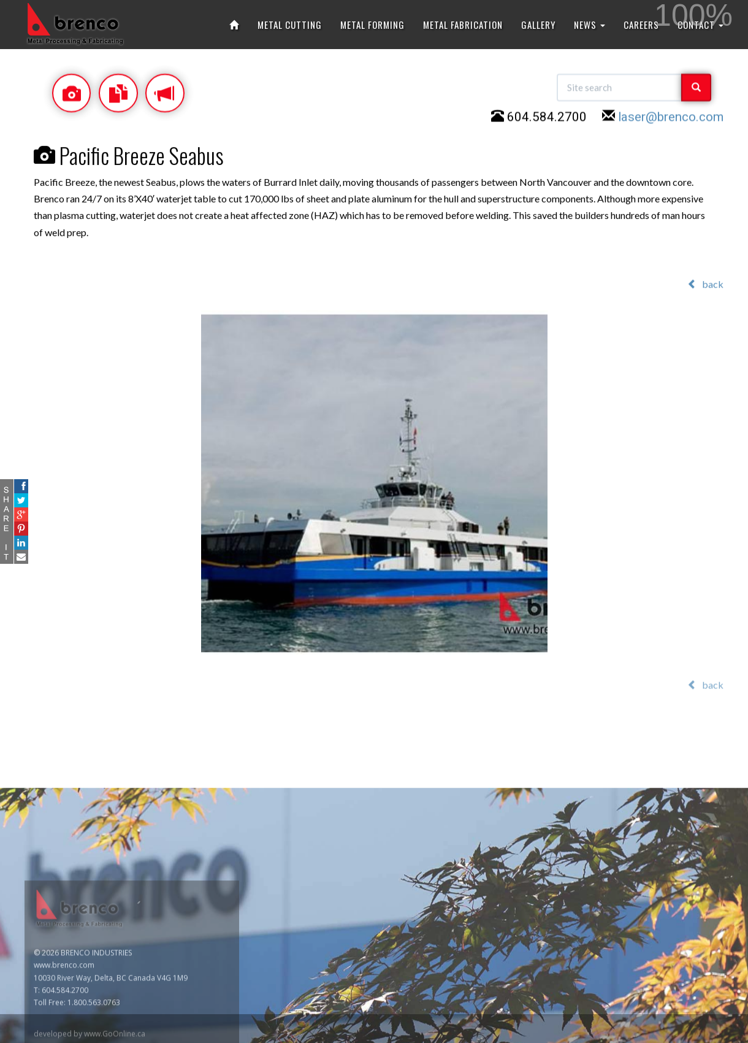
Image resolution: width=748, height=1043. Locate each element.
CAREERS (641, 24)
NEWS (589, 24)
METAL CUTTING (290, 24)
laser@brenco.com (670, 119)
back (705, 284)
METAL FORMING (372, 24)
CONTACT (700, 24)
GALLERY (538, 24)
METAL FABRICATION (463, 24)
